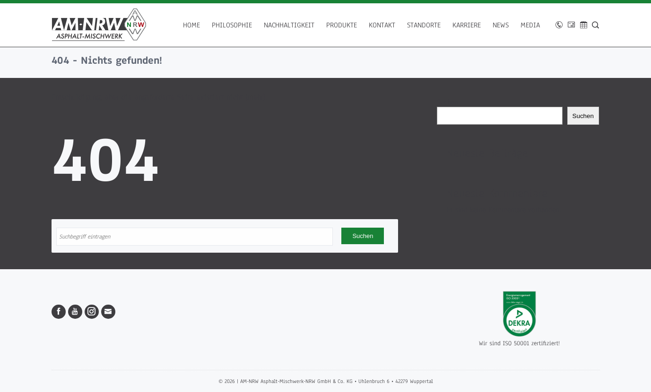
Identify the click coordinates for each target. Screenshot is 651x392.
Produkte (341, 25)
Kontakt (382, 25)
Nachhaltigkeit (289, 25)
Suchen (447, 102)
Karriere (466, 25)
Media (530, 25)
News (501, 25)
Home (191, 25)
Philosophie (232, 25)
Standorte (424, 25)
